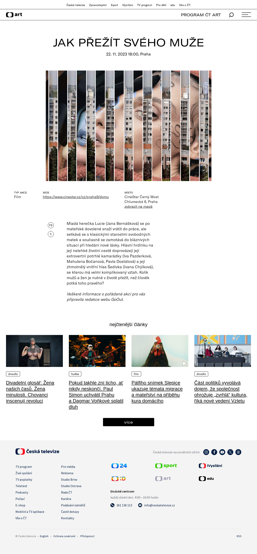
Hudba (75, 374)
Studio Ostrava (71, 486)
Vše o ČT (185, 5)
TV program (144, 5)
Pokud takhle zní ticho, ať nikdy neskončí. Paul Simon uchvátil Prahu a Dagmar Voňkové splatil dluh (96, 395)
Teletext (21, 486)
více (128, 422)
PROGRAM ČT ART (201, 14)
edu (172, 5)
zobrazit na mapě (138, 206)
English (44, 536)
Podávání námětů (73, 505)
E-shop (20, 505)
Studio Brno (69, 479)
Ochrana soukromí (64, 536)
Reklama (67, 473)
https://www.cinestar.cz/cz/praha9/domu (76, 197)
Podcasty (21, 492)
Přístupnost (87, 536)
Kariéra (66, 499)
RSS (239, 536)
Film (136, 374)
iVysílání (127, 5)
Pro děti (161, 5)
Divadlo (13, 374)
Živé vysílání (23, 473)
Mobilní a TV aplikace (29, 512)
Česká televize (75, 5)
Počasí (19, 499)
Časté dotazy (70, 512)
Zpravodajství (98, 5)
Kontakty (67, 518)
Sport (114, 5)
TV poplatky (23, 479)
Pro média (68, 467)
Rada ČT (66, 492)
